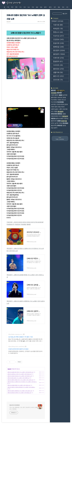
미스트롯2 (65, 144)
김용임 (64, 135)
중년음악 (59, 72)
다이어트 (58, 87)
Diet (29, 7)
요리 (55, 7)
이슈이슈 (58, 57)
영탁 (56, 128)
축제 (12, 7)
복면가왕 (64, 142)
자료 (8, 7)
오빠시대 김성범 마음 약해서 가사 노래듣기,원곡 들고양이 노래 (20, 400)
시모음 (59, 121)
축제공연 (58, 50)
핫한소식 (58, 54)
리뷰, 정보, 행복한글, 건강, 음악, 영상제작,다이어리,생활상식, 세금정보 (23, 436)
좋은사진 (58, 98)
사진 (67, 7)
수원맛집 (66, 140)
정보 (63, 7)
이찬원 (60, 144)
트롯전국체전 (54, 137)
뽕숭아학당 (54, 147)
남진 (52, 133)
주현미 (53, 128)
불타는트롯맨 (59, 140)
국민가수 (53, 140)
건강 (25, 7)
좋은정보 (58, 90)
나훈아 (60, 130)
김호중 (64, 119)
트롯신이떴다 (61, 128)
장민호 (66, 126)
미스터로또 (54, 121)
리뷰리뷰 (58, 79)
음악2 (50, 7)
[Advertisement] (26, 342)
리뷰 (33, 7)
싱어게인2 (53, 126)
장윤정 (64, 147)
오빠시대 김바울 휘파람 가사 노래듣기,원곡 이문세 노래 (18, 413)
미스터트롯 (54, 123)
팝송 (59, 7)
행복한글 (58, 68)
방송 (41, 7)
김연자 (55, 149)
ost (65, 121)
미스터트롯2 (60, 123)
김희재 (53, 130)
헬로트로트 (54, 142)
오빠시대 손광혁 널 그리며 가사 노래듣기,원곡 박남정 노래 (19, 402)
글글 (37, 7)
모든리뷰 (65, 130)
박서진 (60, 137)
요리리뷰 (58, 101)
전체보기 (57, 43)
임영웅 (59, 142)
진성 (62, 121)
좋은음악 (9, 21)
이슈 (20, 7)
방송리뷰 (58, 65)
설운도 (56, 130)
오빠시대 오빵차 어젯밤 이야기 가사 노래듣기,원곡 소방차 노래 (20, 407)
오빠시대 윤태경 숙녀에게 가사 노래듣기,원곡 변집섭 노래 (19, 420)
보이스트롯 (54, 135)
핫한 (16, 7)
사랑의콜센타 (60, 112)
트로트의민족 (60, 126)
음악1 (45, 7)
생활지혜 (58, 94)
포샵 (52, 149)
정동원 (60, 116)
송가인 (56, 144)
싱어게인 (65, 116)
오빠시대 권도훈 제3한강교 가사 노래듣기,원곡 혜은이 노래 (19, 404)
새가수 (53, 144)
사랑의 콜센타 (54, 116)
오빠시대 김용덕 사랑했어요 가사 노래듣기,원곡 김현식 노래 (19, 418)
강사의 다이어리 (13, 3)
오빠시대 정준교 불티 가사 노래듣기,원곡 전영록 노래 (18, 405)
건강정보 (58, 61)
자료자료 (58, 46)
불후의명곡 (54, 119)
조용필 (55, 133)
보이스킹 (59, 147)
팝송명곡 (58, 83)
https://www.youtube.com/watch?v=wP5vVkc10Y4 (21, 82)
